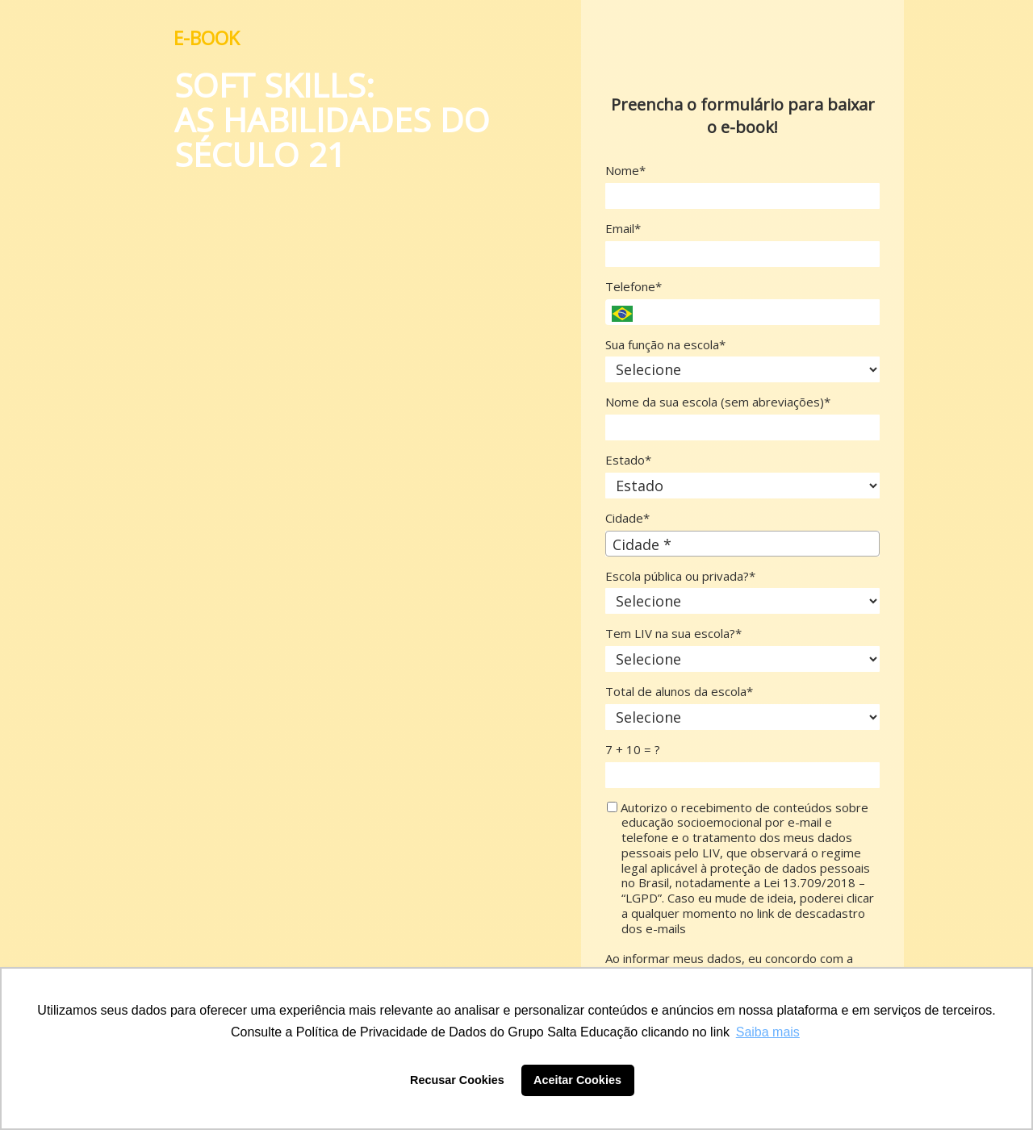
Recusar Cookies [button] (457, 1080)
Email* (623, 228)
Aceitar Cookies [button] (577, 1080)
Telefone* (633, 286)
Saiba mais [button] (768, 1032)
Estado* (628, 460)
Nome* (625, 170)
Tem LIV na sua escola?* (673, 633)
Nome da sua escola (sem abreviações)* (717, 402)
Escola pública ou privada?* (680, 576)
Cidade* (627, 518)
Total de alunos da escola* (679, 691)
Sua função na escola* (665, 344)
